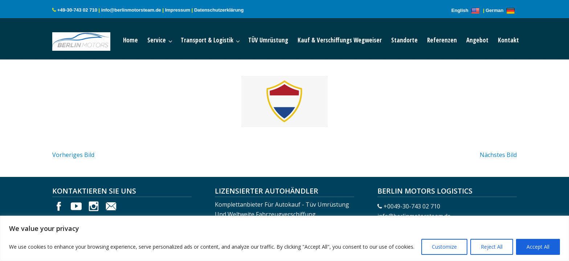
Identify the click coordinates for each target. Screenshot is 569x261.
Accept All (538, 246)
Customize (444, 246)
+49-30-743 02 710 (77, 10)
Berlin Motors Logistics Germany (88, 40)
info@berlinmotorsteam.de (131, 10)
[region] (284, 238)
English (466, 10)
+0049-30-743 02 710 (412, 206)
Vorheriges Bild (73, 155)
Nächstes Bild (498, 155)
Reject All (492, 246)
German (501, 10)
